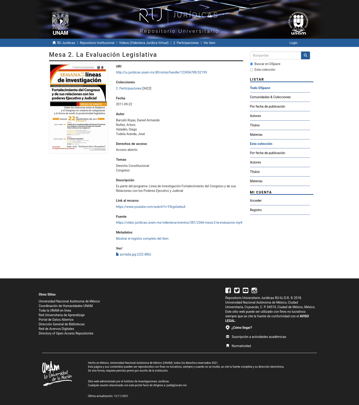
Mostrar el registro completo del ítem (142, 238)
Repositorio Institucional (97, 43)
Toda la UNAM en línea (55, 310)
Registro (256, 210)
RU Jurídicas (66, 43)
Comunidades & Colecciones (270, 97)
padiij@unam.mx (176, 385)
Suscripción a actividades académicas (256, 337)
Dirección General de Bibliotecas (62, 324)
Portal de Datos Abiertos (56, 319)
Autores (255, 116)
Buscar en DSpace (265, 64)
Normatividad (238, 346)
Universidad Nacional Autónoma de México (69, 301)
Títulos (255, 125)
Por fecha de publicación (267, 106)
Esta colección (262, 69)
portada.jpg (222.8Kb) (133, 254)
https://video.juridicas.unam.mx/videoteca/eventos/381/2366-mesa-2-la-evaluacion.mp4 (179, 222)
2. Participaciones (186, 43)
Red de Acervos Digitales (56, 329)
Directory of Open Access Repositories (66, 333)
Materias (256, 134)
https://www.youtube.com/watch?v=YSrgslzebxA (150, 207)
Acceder (256, 200)
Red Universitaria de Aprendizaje (62, 315)
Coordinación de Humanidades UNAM (66, 306)
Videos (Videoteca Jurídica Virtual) (144, 43)
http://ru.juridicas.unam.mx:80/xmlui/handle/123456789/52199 (161, 72)
